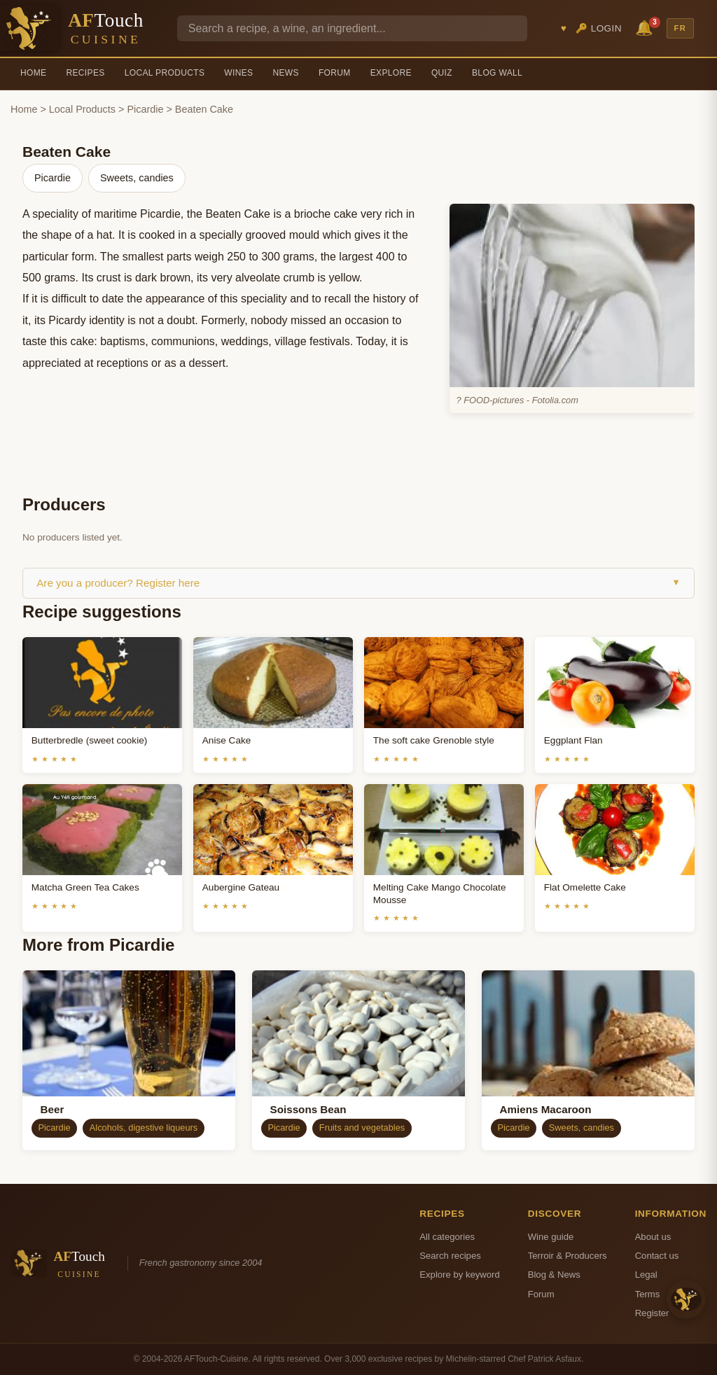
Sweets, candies (137, 177)
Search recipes (449, 1255)
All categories (447, 1236)
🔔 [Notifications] (646, 27)
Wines (238, 73)
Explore (391, 73)
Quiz (441, 73)
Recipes (85, 73)
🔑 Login (599, 28)
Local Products (165, 73)
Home (33, 73)
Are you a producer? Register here (358, 583)
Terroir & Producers (567, 1255)
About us (653, 1236)
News (285, 73)
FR (680, 28)
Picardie (145, 109)
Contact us (657, 1255)
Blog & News (554, 1274)
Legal (646, 1274)
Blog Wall (497, 73)
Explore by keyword (459, 1274)
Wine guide (551, 1236)
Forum (335, 73)
